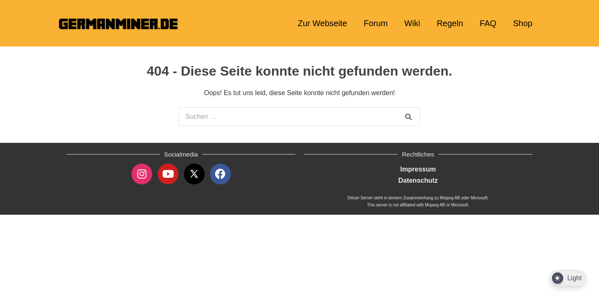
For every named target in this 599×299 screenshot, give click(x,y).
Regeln (450, 23)
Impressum (418, 169)
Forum (376, 23)
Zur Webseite (322, 23)
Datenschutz (418, 180)
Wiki (412, 23)
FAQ (488, 23)
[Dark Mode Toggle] (568, 278)
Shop (522, 23)
